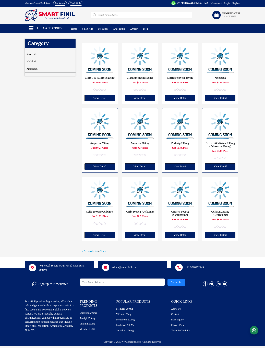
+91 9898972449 (192, 3)
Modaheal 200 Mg (126, 326)
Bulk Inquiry (178, 320)
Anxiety (134, 29)
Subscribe (176, 282)
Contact (175, 314)
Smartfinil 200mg (89, 313)
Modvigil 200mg (125, 309)
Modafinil (103, 29)
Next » (103, 251)
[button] (31, 28)
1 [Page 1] (92, 251)
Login (227, 3)
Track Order (76, 3)
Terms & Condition (181, 332)
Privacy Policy (179, 326)
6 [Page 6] (99, 251)
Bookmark (60, 3)
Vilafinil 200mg (88, 324)
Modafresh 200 (88, 330)
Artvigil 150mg (88, 318)
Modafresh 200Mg (126, 320)
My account (216, 3)
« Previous (87, 251)
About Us (176, 309)
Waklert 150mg (124, 314)
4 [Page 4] (97, 251)
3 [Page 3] (96, 251)
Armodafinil (119, 29)
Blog (145, 29)
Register (236, 3)
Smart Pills (87, 29)
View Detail (99, 98)
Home (74, 29)
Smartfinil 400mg (125, 332)
